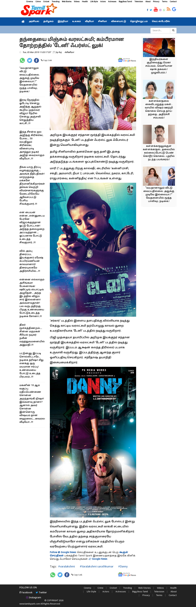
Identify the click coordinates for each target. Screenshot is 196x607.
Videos (76, 1)
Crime (38, 1)
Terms (164, 1)
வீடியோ (89, 21)
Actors (103, 1)
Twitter (41, 592)
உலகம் (76, 21)
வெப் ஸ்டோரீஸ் (161, 21)
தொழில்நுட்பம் (139, 21)
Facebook (25, 592)
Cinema (29, 1)
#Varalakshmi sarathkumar (96, 566)
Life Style (94, 1)
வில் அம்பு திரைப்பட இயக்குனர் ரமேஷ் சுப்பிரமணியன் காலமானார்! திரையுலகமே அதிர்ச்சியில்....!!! (31, 261)
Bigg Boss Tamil (125, 1)
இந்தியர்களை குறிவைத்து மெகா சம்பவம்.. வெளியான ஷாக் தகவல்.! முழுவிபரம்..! (158, 66)
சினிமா (102, 21)
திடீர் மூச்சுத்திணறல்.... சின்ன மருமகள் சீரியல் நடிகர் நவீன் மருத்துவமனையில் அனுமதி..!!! (32, 335)
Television (138, 1)
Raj (60, 52)
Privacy (156, 1)
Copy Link (47, 60)
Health (85, 1)
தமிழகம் (48, 21)
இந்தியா (63, 21)
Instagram (33, 597)
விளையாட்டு (118, 21)
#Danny (123, 566)
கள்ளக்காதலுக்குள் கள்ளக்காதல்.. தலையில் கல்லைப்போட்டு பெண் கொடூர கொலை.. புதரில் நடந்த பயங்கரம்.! (159, 153)
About (148, 1)
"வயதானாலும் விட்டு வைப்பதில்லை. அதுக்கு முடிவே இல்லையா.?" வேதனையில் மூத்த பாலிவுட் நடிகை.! (158, 195)
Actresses (112, 1)
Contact (173, 1)
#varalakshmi (66, 566)
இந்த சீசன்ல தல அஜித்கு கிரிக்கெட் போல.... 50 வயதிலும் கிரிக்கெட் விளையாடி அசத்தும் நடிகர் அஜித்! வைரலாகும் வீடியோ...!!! (31, 145)
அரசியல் (34, 21)
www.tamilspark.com (29, 603)
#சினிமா (69, 52)
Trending (55, 1)
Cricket (46, 1)
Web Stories (66, 1)
